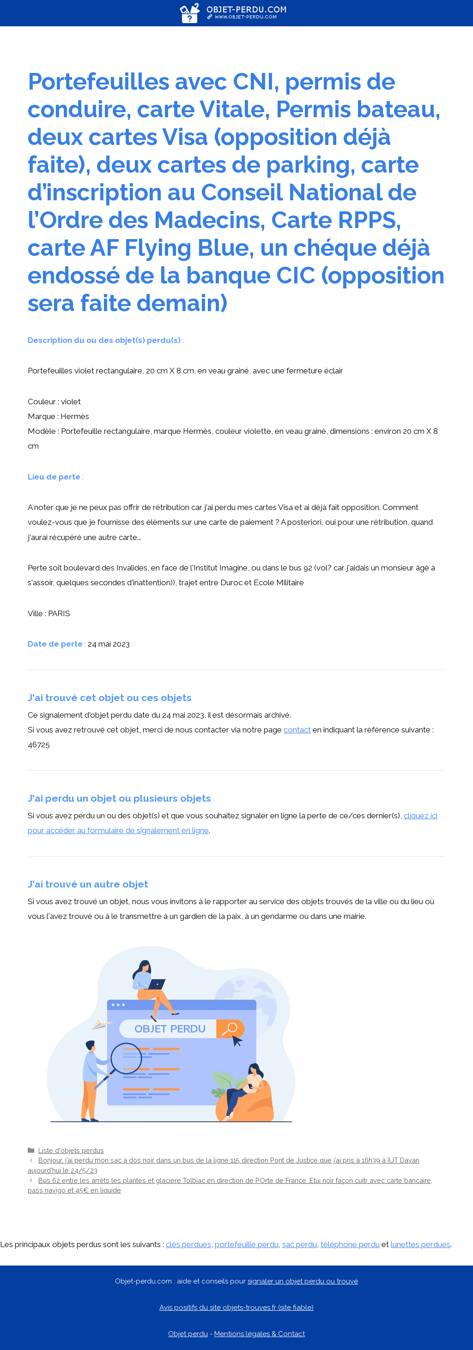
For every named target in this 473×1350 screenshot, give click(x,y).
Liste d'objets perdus (71, 1150)
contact (297, 729)
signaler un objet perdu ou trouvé (303, 1281)
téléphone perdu (350, 1244)
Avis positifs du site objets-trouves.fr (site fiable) (236, 1307)
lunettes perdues (420, 1244)
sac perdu (299, 1244)
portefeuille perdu (247, 1244)
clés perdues (188, 1244)
